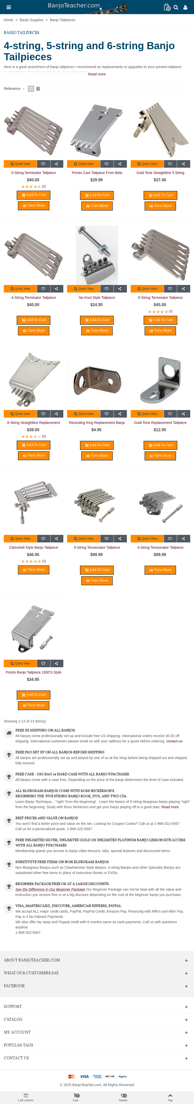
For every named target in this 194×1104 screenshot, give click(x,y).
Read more (170, 807)
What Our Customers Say (31, 973)
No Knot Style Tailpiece (97, 298)
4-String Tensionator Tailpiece (160, 547)
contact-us (174, 741)
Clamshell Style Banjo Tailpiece (33, 547)
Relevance (14, 88)
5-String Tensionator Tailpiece (97, 547)
